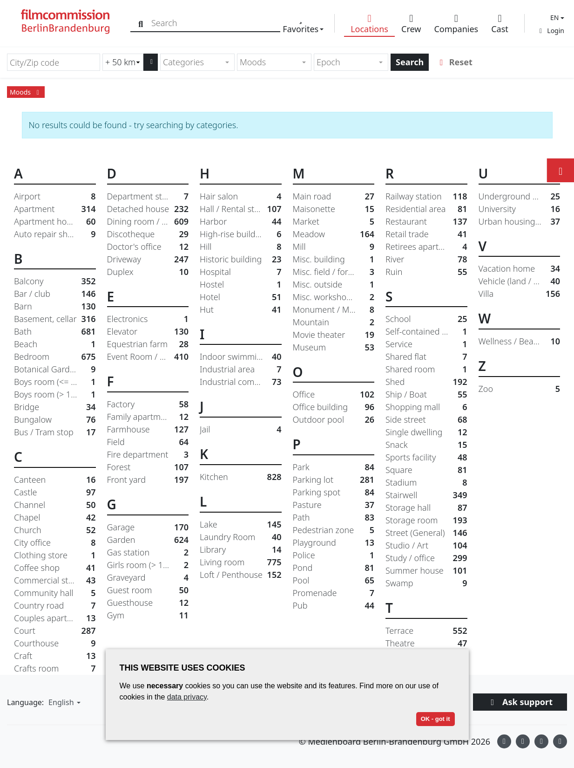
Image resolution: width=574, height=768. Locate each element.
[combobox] (197, 62)
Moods (26, 92)
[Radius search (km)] (122, 62)
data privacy (187, 697)
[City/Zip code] (53, 62)
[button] (556, 17)
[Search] (140, 23)
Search (410, 62)
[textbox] (193, 62)
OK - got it (435, 718)
